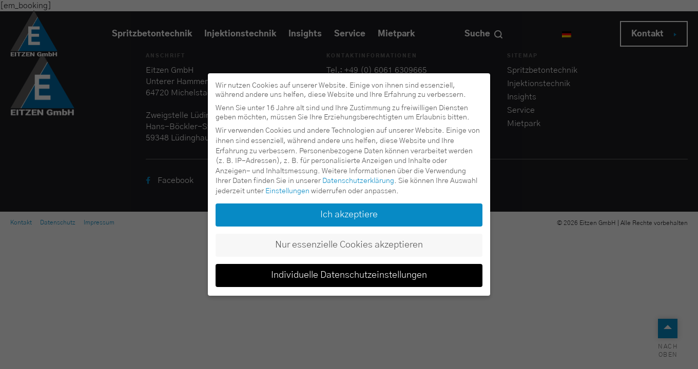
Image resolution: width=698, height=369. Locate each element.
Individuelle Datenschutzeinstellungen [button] (349, 275)
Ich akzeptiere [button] (349, 214)
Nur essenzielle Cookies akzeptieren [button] (349, 245)
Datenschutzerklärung (358, 180)
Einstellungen (287, 191)
